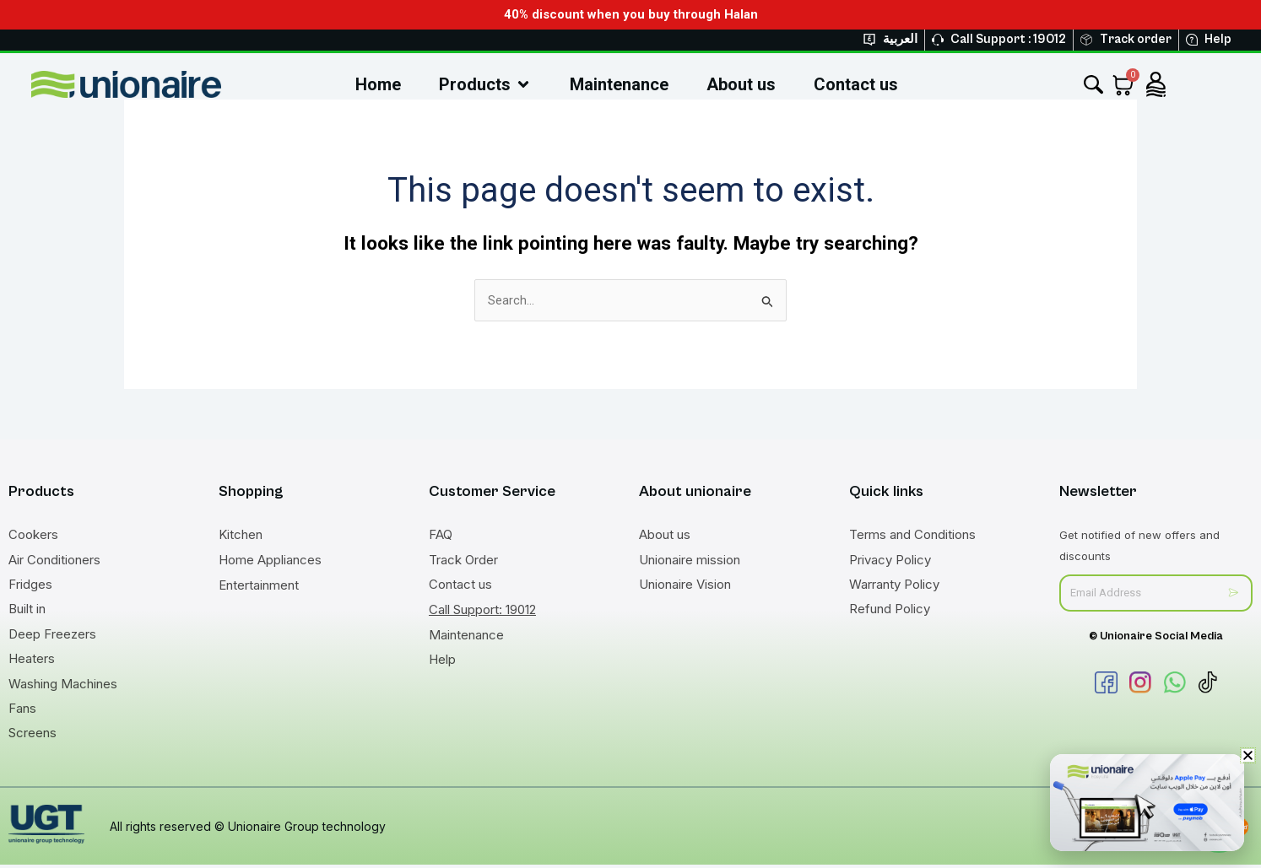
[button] (1248, 755)
